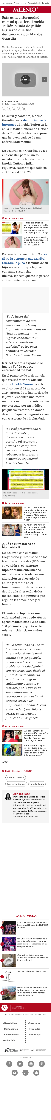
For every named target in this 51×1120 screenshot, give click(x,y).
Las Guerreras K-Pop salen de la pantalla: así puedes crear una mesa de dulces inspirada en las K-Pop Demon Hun (32, 942)
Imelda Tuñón (22, 384)
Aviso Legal (35, 1034)
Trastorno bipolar (16, 783)
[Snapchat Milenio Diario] (36, 1073)
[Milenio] (25, 9)
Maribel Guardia (15, 777)
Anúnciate (9, 1040)
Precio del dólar (20, 3)
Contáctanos (11, 1029)
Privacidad (34, 1029)
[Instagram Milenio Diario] (31, 1064)
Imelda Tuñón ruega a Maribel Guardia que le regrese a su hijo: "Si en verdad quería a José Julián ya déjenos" (35, 750)
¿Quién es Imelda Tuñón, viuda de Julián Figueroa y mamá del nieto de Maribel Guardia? (36, 241)
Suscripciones (11, 1034)
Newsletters (10, 1023)
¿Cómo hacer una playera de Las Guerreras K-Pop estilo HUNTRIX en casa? (32, 925)
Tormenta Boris (34, 3)
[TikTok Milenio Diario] (25, 1073)
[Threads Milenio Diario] (42, 1064)
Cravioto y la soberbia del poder (32, 971)
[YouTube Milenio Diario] (15, 1073)
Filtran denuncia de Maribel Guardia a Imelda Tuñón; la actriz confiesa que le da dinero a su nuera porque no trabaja (36, 227)
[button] (2, 10)
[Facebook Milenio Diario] (9, 1064)
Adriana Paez (10, 101)
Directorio (34, 1023)
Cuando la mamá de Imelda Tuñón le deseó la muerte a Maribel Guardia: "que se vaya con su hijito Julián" (36, 735)
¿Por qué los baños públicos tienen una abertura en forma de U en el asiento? (32, 957)
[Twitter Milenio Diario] (20, 1064)
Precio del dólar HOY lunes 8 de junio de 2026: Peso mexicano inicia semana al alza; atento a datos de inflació (32, 991)
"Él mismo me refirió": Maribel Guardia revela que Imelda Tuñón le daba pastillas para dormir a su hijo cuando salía (35, 530)
